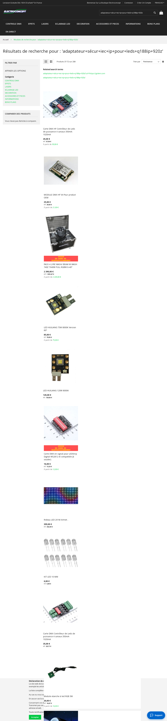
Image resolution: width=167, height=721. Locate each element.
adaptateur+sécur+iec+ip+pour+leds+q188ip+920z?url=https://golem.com (74, 73)
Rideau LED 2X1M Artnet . (117, 185)
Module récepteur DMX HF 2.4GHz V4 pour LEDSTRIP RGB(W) (148, 549)
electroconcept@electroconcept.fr (106, 690)
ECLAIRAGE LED (11, 90)
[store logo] (15, 11)
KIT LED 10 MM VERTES (146, 310)
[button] (159, 2)
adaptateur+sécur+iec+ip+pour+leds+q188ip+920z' (64, 77)
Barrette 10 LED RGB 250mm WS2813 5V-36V (87, 311)
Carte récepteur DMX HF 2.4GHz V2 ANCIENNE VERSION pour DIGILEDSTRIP (149, 494)
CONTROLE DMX (12, 80)
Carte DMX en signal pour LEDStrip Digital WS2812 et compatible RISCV (55, 313)
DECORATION (10, 93)
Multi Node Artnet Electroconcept (144, 375)
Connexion (128, 3)
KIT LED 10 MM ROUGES (116, 310)
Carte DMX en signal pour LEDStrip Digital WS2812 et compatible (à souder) (86, 193)
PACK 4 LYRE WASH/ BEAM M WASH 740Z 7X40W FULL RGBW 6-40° (118, 130)
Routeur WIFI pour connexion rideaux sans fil (57, 548)
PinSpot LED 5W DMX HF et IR (88, 437)
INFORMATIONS (12, 99)
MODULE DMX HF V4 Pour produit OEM (86, 123)
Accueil (6, 39)
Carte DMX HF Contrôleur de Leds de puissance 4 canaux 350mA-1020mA (56, 124)
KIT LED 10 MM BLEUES (54, 369)
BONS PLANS (10, 102)
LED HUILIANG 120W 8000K (56, 185)
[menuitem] (13, 23)
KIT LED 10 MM (143, 185)
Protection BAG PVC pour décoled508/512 (116, 370)
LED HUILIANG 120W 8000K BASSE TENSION (117, 433)
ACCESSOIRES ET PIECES (15, 96)
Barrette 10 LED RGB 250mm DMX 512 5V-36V (118, 492)
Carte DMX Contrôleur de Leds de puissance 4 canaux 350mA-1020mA (56, 252)
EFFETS (8, 83)
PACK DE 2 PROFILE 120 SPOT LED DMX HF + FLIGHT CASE (149, 611)
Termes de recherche (57, 674)
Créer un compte (144, 3)
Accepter (35, 717)
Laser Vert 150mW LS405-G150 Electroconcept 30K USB (119, 548)
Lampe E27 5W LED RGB (147, 431)
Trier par (136, 61)
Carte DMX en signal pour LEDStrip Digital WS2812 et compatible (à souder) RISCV (87, 372)
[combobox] (128, 13)
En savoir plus (49, 717)
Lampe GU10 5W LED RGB (55, 491)
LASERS (8, 86)
